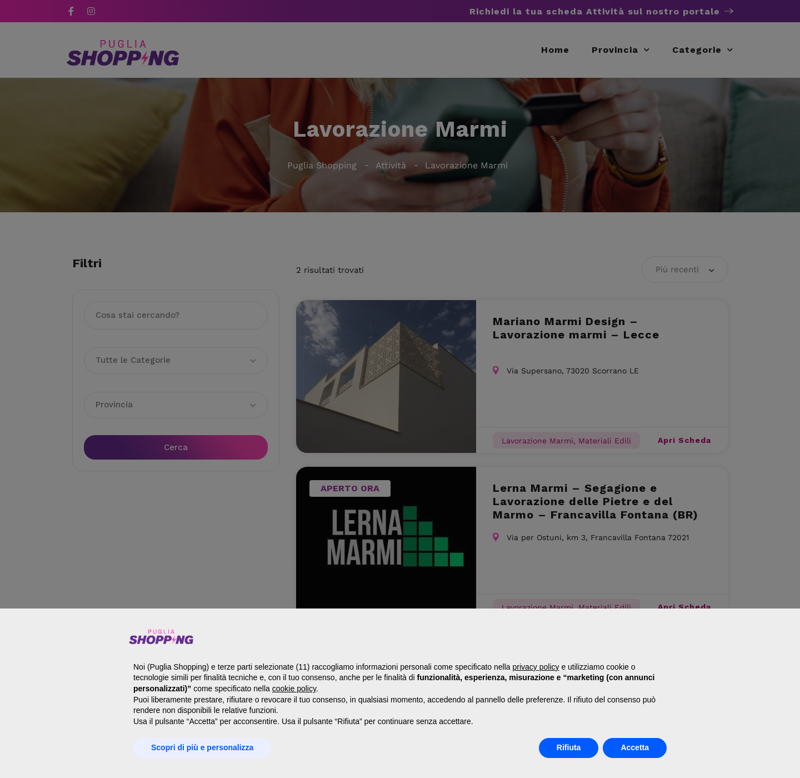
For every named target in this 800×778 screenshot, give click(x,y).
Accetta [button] (635, 747)
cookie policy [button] (294, 688)
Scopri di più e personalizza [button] (202, 747)
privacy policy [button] (535, 666)
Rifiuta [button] (569, 747)
